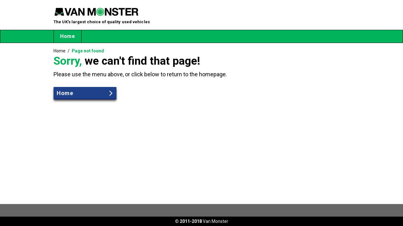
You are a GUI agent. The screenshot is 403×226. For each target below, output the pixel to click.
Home (67, 36)
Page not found (88, 50)
